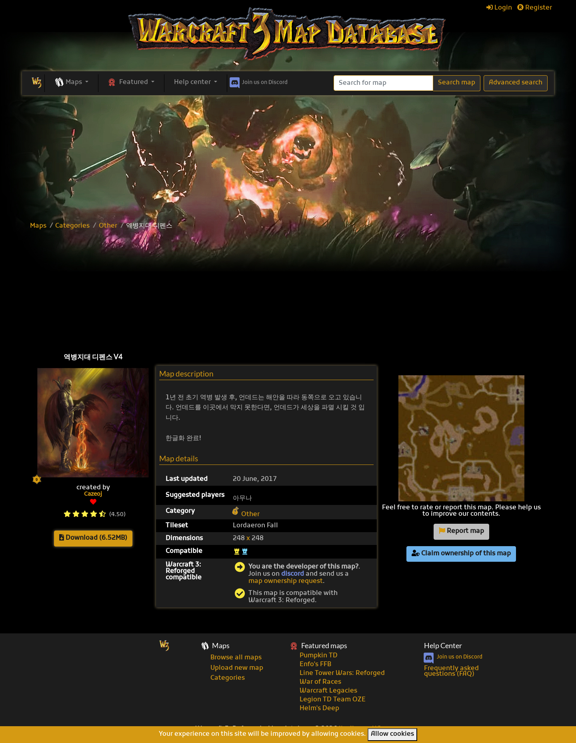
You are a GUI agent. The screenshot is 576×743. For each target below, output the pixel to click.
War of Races (320, 682)
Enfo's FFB (315, 665)
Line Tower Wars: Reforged (342, 673)
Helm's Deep (319, 709)
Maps (38, 226)
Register (534, 8)
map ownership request (285, 581)
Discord (258, 81)
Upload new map (236, 668)
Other (108, 226)
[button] (71, 82)
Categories (72, 226)
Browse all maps (236, 658)
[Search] (383, 83)
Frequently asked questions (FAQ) (451, 671)
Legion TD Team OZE (333, 700)
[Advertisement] (288, 155)
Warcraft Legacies (328, 691)
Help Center (443, 645)
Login (499, 8)
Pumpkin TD (319, 656)
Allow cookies (392, 734)
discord (292, 574)
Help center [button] (193, 82)
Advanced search (515, 83)
